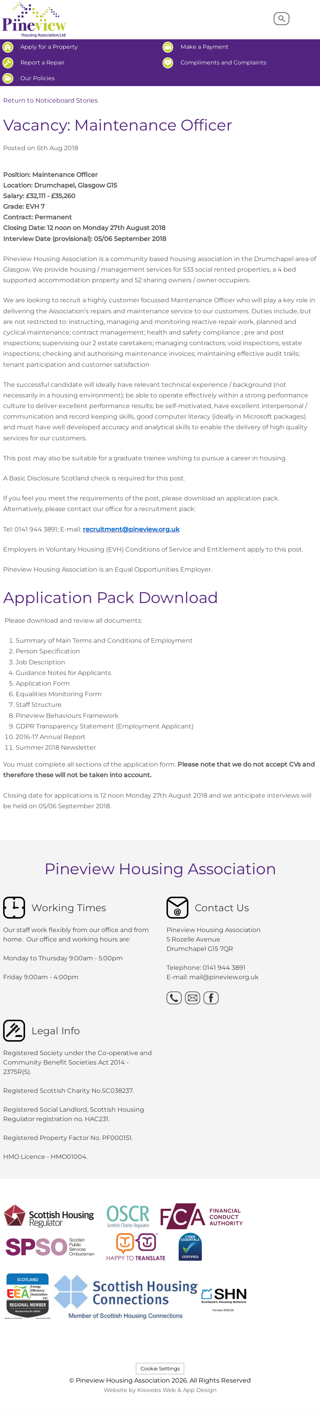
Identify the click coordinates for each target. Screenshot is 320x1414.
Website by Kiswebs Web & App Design (160, 1390)
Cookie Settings (160, 1369)
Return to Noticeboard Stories (50, 100)
